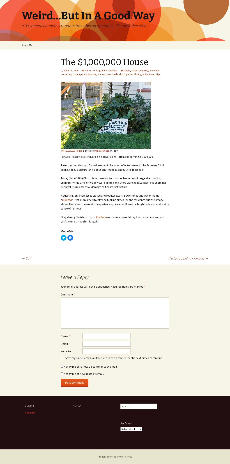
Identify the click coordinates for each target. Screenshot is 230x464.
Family (88, 70)
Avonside (155, 70)
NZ (123, 74)
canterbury (67, 74)
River (152, 74)
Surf (26, 258)
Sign (158, 74)
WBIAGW (112, 70)
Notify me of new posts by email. (84, 374)
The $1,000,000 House (71, 150)
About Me (27, 45)
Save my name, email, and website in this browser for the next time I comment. (113, 358)
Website (66, 351)
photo (129, 74)
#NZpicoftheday (139, 70)
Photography (100, 70)
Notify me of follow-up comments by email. (91, 366)
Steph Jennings (101, 150)
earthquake (90, 74)
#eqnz (126, 70)
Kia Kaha (101, 217)
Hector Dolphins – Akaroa (188, 258)
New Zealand (114, 74)
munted (67, 200)
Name (65, 336)
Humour (102, 74)
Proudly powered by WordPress (115, 456)
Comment (68, 294)
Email (65, 343)
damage (78, 74)
